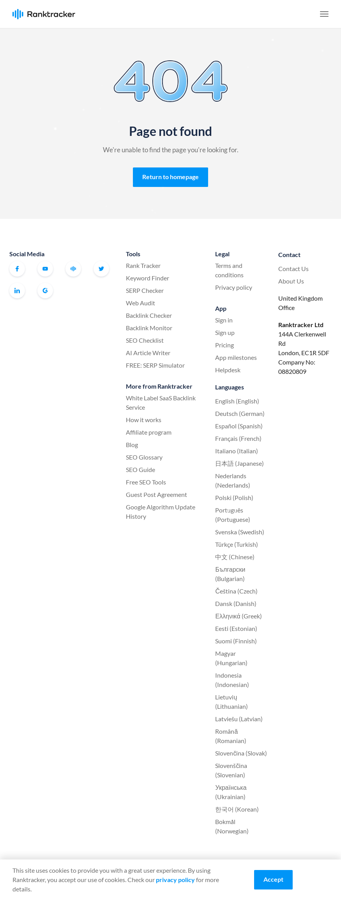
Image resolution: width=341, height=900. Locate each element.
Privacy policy (233, 287)
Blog (132, 444)
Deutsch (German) (240, 413)
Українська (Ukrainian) (230, 792)
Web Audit (140, 302)
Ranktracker (43, 14)
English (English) (237, 401)
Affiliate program (148, 432)
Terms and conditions (229, 270)
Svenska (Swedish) (239, 531)
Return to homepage (170, 176)
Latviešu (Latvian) (239, 718)
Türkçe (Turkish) (236, 544)
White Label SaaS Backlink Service (161, 402)
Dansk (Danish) (235, 603)
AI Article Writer (148, 352)
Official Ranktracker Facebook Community (73, 269)
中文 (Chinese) (234, 556)
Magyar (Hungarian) (231, 658)
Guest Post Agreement (156, 494)
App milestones (236, 357)
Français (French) (238, 438)
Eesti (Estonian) (236, 628)
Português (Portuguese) (232, 514)
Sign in (224, 320)
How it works (143, 419)
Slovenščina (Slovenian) (231, 770)
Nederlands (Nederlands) (232, 480)
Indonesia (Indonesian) (232, 679)
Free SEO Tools (146, 482)
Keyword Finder (147, 278)
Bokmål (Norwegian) (232, 826)
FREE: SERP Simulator (155, 365)
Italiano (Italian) (236, 450)
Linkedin (17, 290)
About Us (291, 281)
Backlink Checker (149, 315)
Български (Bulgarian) (230, 573)
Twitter (101, 269)
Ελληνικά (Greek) (238, 616)
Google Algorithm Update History (160, 511)
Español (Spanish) (239, 426)
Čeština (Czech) (236, 591)
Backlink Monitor (149, 327)
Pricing (224, 345)
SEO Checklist (145, 340)
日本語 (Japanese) (239, 463)
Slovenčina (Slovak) (241, 753)
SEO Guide (140, 469)
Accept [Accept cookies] (273, 879)
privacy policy (175, 879)
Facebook (17, 269)
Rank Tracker (143, 265)
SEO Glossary (144, 457)
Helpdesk (227, 369)
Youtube (45, 269)
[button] (324, 14)
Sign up (225, 332)
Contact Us (293, 268)
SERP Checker (145, 290)
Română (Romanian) (230, 735)
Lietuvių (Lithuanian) (231, 701)
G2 (45, 290)
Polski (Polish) (234, 497)
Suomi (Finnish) (236, 641)
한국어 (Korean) (237, 809)
